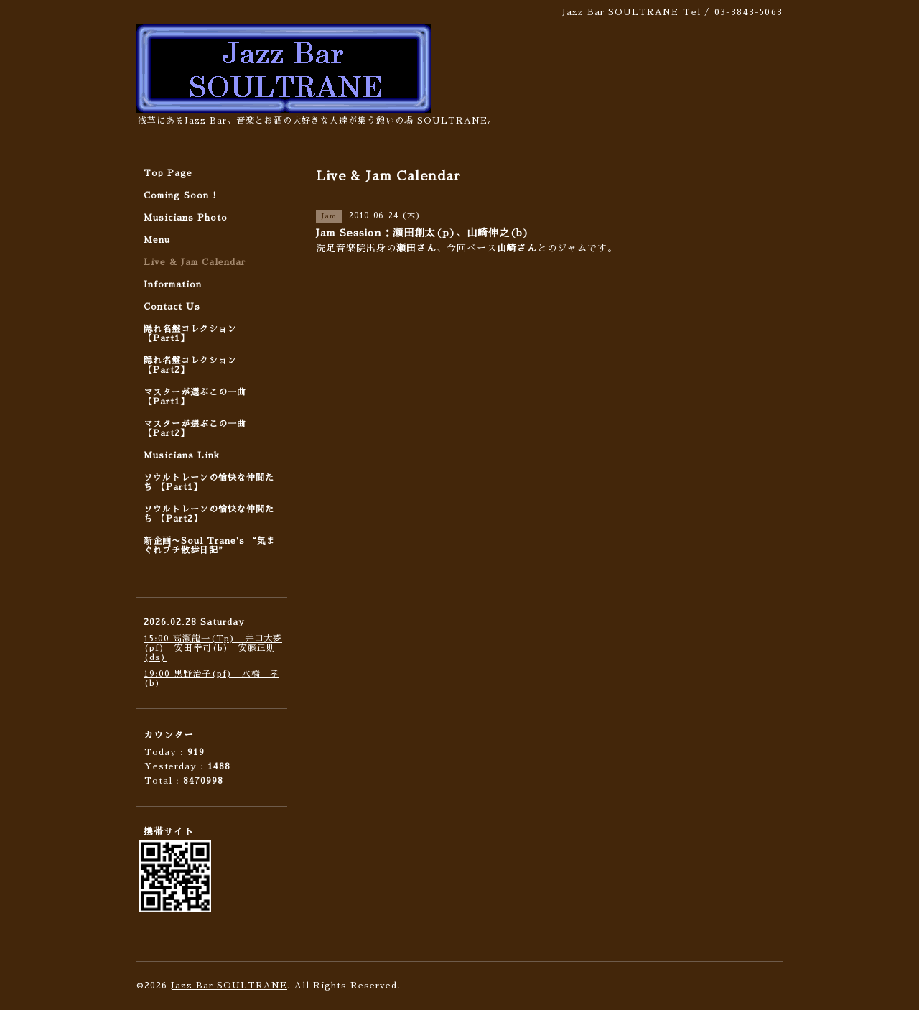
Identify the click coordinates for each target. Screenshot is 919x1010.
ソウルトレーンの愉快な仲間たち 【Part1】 (209, 482)
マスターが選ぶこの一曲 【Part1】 (195, 397)
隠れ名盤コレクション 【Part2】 (190, 365)
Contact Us (172, 306)
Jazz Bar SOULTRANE (229, 985)
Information (173, 284)
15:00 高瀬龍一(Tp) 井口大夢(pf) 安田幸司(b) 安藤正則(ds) (213, 648)
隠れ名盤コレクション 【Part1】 (190, 334)
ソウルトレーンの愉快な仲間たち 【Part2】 (209, 514)
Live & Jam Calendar (195, 262)
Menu (157, 240)
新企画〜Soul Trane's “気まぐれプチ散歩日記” (210, 546)
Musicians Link (182, 455)
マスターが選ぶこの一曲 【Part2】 (195, 428)
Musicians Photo (186, 217)
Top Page (168, 173)
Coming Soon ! (180, 195)
